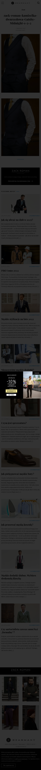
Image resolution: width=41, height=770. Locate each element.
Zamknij (36, 373)
